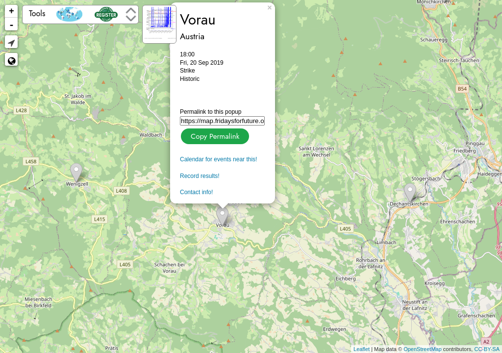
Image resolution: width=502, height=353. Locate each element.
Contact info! (196, 192)
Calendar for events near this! (218, 159)
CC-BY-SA (487, 349)
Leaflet (361, 349)
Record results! (200, 176)
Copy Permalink (214, 135)
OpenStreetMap (422, 349)
